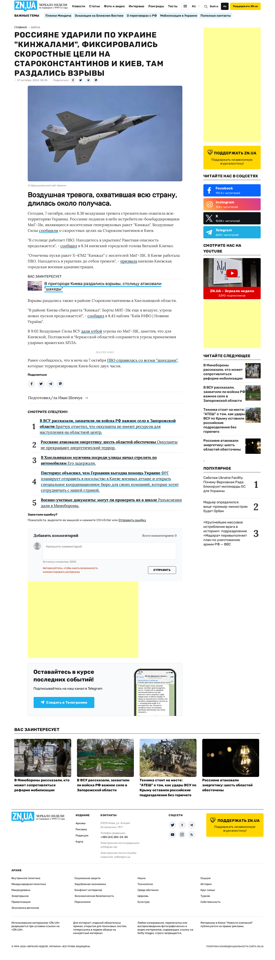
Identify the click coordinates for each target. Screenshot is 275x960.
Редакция (82, 835)
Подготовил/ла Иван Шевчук (55, 397)
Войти (214, 6)
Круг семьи (208, 890)
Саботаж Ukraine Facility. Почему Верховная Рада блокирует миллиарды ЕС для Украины (224, 484)
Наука (142, 878)
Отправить (162, 570)
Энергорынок (20, 896)
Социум (206, 878)
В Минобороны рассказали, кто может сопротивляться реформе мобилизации (223, 372)
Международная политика (28, 884)
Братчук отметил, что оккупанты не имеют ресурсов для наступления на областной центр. (108, 426)
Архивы (81, 823)
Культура (144, 902)
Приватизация (21, 902)
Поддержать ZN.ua (245, 6)
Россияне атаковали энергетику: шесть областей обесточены (222, 444)
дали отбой (91, 331)
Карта (79, 841)
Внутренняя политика (25, 878)
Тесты (173, 6)
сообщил (68, 245)
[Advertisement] (83, 619)
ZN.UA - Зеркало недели (232, 291)
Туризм (205, 896)
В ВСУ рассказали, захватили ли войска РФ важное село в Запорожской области (224, 394)
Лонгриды (156, 6)
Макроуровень (20, 890)
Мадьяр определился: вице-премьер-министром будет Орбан (225, 506)
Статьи (94, 6)
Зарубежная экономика (90, 884)
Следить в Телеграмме (63, 702)
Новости (78, 6)
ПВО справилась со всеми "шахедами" (142, 360)
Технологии (145, 884)
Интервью (136, 6)
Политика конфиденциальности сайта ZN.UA (235, 946)
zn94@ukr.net (108, 847)
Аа (224, 6)
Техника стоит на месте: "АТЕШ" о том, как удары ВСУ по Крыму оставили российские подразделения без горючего (224, 420)
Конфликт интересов (88, 890)
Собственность (210, 902)
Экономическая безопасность (94, 896)
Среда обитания (148, 890)
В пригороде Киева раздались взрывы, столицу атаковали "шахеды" (102, 286)
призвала (128, 261)
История (206, 884)
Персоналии (82, 902)
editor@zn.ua (122, 857)
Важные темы (26, 15)
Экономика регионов (25, 907)
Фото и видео (114, 6)
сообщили (48, 230)
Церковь (143, 896)
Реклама (81, 829)
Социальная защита (87, 878)
